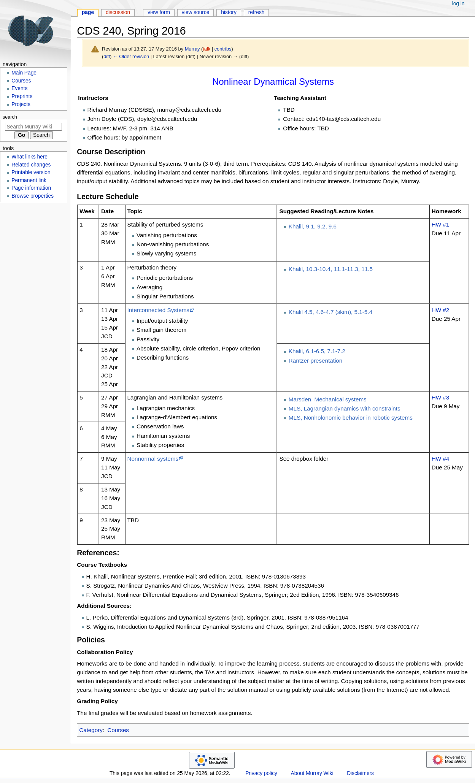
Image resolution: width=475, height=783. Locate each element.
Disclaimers (360, 773)
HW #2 (441, 310)
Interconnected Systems (158, 310)
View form (159, 12)
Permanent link (28, 180)
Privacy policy (261, 773)
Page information (31, 188)
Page (88, 12)
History (229, 12)
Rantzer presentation (315, 360)
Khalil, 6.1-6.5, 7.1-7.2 (317, 351)
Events (19, 88)
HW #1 (441, 224)
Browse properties (32, 196)
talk (206, 49)
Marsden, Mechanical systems (328, 399)
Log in (458, 3)
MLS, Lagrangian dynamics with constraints (344, 408)
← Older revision (131, 56)
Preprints (21, 96)
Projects (20, 104)
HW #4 (441, 458)
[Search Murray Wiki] (33, 127)
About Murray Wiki (312, 773)
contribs (223, 49)
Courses (118, 730)
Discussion (118, 12)
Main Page (24, 73)
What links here (29, 157)
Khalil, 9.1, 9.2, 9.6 (313, 226)
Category (91, 730)
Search (10, 117)
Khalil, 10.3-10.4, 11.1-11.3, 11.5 (331, 269)
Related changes (31, 165)
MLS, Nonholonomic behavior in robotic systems (351, 417)
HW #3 (441, 397)
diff (106, 56)
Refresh (256, 12)
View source (196, 12)
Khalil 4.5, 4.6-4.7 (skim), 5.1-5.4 (330, 312)
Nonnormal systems (153, 458)
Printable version (30, 172)
